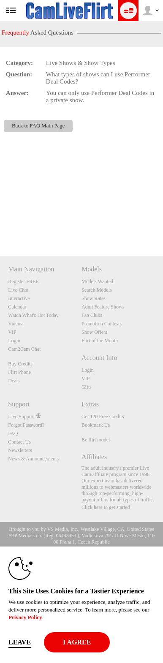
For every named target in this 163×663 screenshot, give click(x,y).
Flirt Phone (19, 372)
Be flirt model (96, 440)
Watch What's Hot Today (33, 315)
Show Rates (94, 298)
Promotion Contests (102, 324)
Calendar (17, 307)
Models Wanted (97, 281)
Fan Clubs (92, 315)
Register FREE (23, 281)
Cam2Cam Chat (24, 349)
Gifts (87, 387)
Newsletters (20, 450)
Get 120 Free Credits (103, 416)
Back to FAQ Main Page (38, 126)
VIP (12, 332)
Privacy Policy (25, 617)
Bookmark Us (96, 425)
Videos (15, 324)
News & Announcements (33, 459)
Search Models (97, 290)
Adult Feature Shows (103, 307)
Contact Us (19, 442)
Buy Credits (20, 364)
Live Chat (18, 290)
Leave (19, 642)
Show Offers (94, 332)
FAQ (13, 433)
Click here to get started (106, 507)
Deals (13, 381)
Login (14, 341)
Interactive (19, 298)
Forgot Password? (26, 425)
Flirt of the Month (100, 341)
